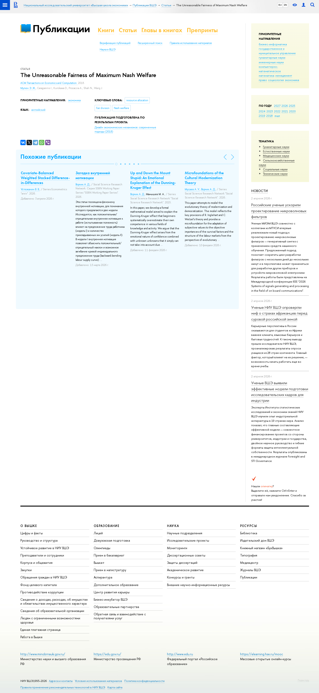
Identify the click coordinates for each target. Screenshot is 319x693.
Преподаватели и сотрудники (42, 555)
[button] (116, 164)
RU (280, 4)
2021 (285, 111)
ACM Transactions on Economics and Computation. (49, 83)
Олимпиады (102, 548)
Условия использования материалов (98, 681)
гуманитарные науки (272, 57)
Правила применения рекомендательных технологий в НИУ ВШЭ (62, 687)
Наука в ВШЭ (107, 49)
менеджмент (283, 75)
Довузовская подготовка (112, 540)
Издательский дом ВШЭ (257, 540)
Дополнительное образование (116, 585)
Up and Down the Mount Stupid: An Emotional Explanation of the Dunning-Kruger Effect (153, 180)
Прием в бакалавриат (109, 555)
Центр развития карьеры (112, 592)
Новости (259, 190)
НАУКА (173, 526)
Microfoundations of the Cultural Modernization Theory (204, 177)
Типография (248, 555)
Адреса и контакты (61, 681)
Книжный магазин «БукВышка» (261, 548)
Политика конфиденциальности (144, 681)
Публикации (61, 28)
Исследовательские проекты (188, 540)
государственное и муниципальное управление (277, 51)
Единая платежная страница (40, 630)
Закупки (26, 570)
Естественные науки (276, 151)
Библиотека (248, 533)
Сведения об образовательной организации (52, 611)
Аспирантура (103, 577)
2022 (277, 111)
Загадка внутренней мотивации (93, 175)
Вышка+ (99, 562)
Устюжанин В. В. (30, 189)
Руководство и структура (39, 540)
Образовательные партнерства (116, 607)
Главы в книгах (161, 30)
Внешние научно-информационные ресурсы (198, 585)
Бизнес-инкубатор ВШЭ (111, 599)
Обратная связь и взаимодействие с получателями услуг (120, 616)
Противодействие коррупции (42, 592)
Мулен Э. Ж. (28, 88)
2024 (262, 111)
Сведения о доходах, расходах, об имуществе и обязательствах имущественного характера (54, 601)
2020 (292, 111)
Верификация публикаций (115, 43)
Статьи (128, 30)
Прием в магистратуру (110, 570)
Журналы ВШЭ (250, 570)
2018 (269, 116)
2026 (285, 106)
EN (285, 4)
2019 (262, 116)
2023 (269, 111)
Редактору (303, 680)
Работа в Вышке (31, 637)
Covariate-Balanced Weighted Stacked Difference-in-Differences (45, 177)
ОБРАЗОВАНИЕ (106, 526)
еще (277, 116)
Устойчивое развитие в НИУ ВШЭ (44, 548)
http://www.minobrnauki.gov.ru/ (42, 654)
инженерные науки (271, 62)
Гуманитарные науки (276, 147)
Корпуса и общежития (36, 562)
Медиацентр (249, 562)
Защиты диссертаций (182, 562)
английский (38, 110)
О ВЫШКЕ (28, 526)
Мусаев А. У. (192, 189)
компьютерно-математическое (270, 69)
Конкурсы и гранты (181, 577)
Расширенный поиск (150, 43)
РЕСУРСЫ (248, 526)
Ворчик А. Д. (83, 184)
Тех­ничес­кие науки (275, 174)
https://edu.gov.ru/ (107, 654)
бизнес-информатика (273, 44)
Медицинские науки (276, 156)
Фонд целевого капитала (38, 585)
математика (266, 75)
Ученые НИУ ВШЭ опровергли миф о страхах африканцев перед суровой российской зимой (279, 313)
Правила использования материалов (191, 43)
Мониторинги (177, 548)
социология (276, 80)
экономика (292, 80)
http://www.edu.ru (180, 654)
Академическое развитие (185, 570)
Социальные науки (275, 169)
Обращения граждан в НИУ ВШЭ (43, 577)
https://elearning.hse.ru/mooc (261, 654)
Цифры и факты (31, 533)
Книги (106, 30)
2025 (292, 106)
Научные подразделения (184, 533)
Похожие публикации (50, 156)
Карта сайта (114, 687)
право (263, 80)
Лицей (98, 533)
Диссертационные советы (186, 555)
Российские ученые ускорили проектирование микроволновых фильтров (278, 210)
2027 (277, 106)
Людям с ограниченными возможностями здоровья (50, 620)
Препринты (202, 30)
